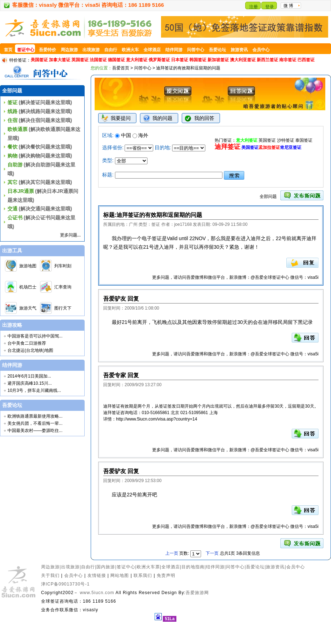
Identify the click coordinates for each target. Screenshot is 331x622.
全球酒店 (170, 566)
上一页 (172, 553)
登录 (269, 6)
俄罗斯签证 (159, 59)
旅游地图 (27, 265)
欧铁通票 (17, 129)
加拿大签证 (59, 59)
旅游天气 (27, 308)
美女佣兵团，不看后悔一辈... (34, 423)
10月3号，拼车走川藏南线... (34, 390)
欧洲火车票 (148, 566)
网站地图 (119, 575)
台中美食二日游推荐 (26, 343)
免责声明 (166, 575)
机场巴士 (27, 287)
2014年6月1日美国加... (29, 376)
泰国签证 (303, 140)
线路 (12, 111)
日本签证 (179, 59)
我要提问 (121, 118)
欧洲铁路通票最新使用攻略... (34, 416)
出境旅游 (70, 566)
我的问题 (162, 118)
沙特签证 (285, 140)
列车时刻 (62, 265)
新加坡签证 (218, 59)
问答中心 (142, 68)
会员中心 (295, 566)
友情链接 (96, 575)
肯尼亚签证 (290, 147)
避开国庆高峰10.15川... (29, 383)
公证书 (14, 217)
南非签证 (287, 59)
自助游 (14, 164)
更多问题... (70, 235)
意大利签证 (136, 59)
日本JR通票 (20, 191)
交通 (12, 209)
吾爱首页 (120, 68)
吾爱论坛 (255, 566)
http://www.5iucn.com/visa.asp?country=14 (156, 419)
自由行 (88, 566)
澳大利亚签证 (243, 59)
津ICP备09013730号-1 (65, 584)
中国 (123, 135)
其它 (12, 182)
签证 (12, 102)
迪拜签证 (227, 146)
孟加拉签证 (269, 147)
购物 (12, 156)
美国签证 (39, 59)
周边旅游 (50, 566)
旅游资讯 (275, 566)
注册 (253, 6)
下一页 (212, 553)
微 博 (288, 5)
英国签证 (80, 59)
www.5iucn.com (97, 592)
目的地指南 (193, 566)
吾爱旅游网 (197, 592)
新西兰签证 (267, 59)
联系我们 (143, 575)
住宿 (12, 120)
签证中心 (126, 566)
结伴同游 (215, 566)
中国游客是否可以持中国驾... (34, 336)
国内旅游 (105, 566)
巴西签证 (306, 59)
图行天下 (62, 308)
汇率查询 (62, 287)
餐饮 (12, 147)
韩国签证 (197, 59)
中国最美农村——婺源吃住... (34, 430)
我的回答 (204, 118)
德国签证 (116, 59)
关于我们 (50, 575)
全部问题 (268, 196)
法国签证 (98, 59)
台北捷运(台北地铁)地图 (30, 350)
